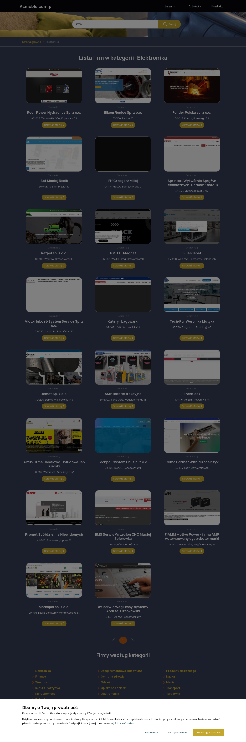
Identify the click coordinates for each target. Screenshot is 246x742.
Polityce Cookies (124, 723)
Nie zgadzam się (177, 732)
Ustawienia (151, 732)
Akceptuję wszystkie (208, 732)
